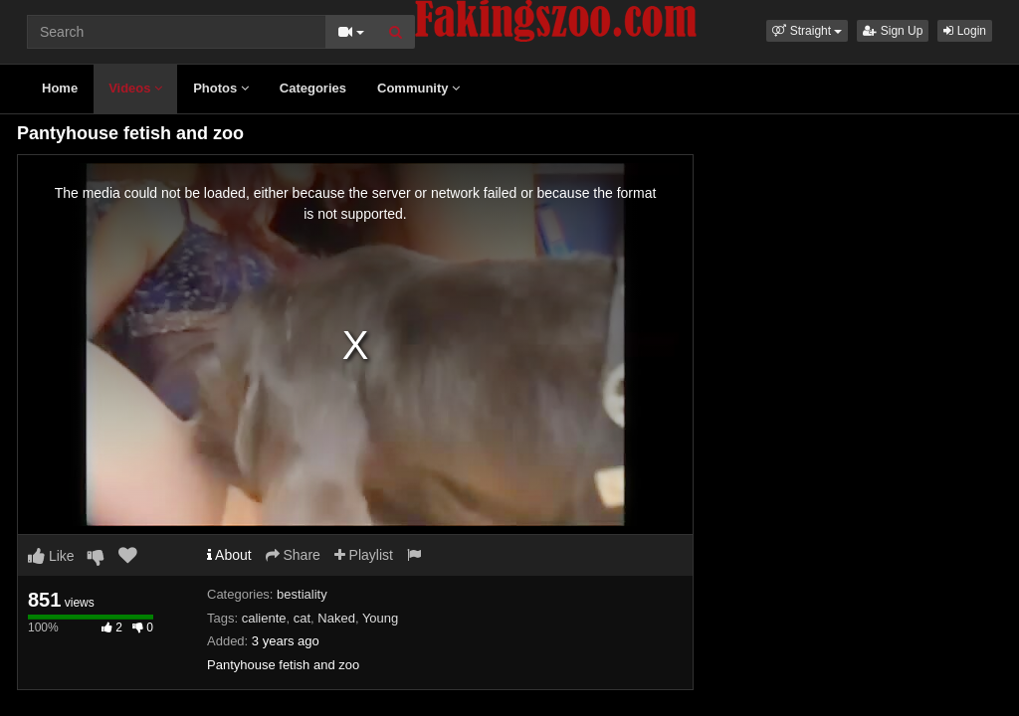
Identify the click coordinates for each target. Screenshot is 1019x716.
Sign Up (892, 31)
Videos (135, 88)
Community (418, 88)
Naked (336, 618)
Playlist (363, 555)
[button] (807, 31)
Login (964, 31)
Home (60, 88)
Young (380, 618)
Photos (221, 88)
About (229, 555)
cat (302, 618)
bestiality (302, 594)
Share (293, 555)
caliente (264, 618)
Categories (313, 88)
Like (51, 556)
